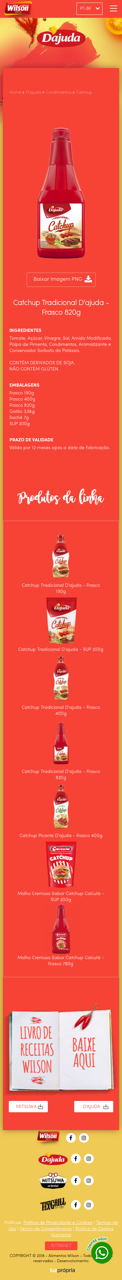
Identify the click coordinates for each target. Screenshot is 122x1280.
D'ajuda (33, 92)
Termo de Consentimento (46, 1229)
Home (15, 92)
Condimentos (58, 92)
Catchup (84, 92)
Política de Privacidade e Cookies (57, 1222)
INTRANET (61, 1245)
